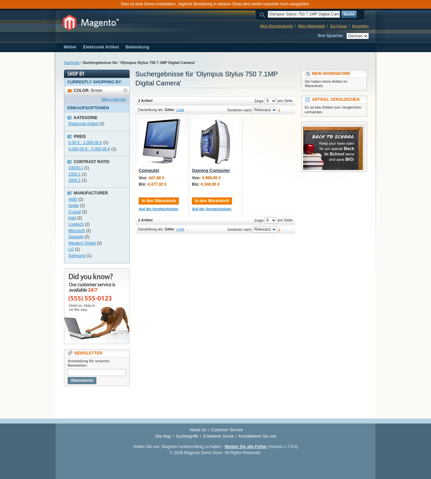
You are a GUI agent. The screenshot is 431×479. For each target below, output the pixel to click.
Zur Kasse (338, 26)
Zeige (259, 101)
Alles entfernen (114, 99)
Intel (72, 218)
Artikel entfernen (125, 90)
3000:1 (74, 180)
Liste (180, 110)
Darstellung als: (151, 110)
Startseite (71, 63)
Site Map (163, 436)
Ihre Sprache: (331, 35)
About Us (197, 430)
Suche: (264, 14)
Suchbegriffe (187, 436)
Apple (73, 205)
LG (71, 249)
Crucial (74, 212)
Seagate (76, 236)
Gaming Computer (211, 170)
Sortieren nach (239, 110)
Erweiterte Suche (218, 436)
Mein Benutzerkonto (276, 26)
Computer (149, 170)
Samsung (77, 255)
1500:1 (74, 174)
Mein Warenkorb (311, 26)
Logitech (76, 224)
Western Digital (82, 243)
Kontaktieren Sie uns (257, 436)
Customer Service (227, 430)
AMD (72, 199)
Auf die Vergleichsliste (158, 209)
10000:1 (75, 167)
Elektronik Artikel (83, 123)
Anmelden (360, 26)
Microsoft (76, 230)
